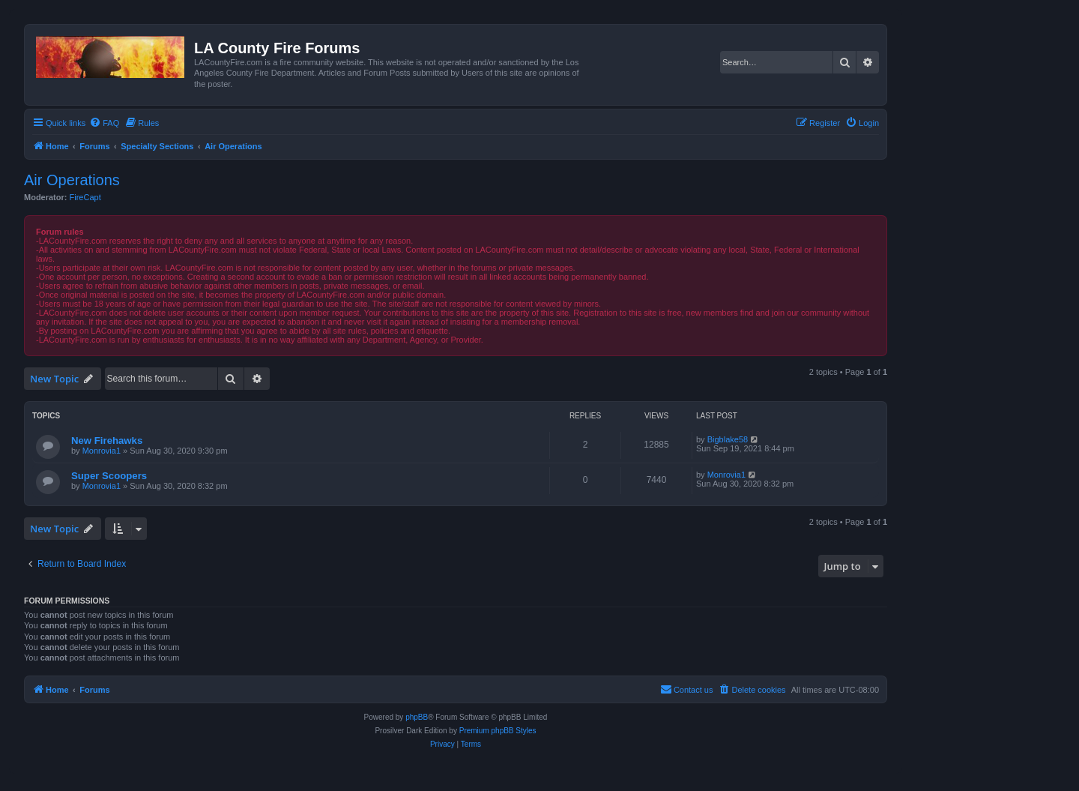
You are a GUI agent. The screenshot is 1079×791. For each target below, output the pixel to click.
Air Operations (72, 180)
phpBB (416, 717)
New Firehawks (106, 440)
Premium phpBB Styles (498, 731)
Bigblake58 (727, 439)
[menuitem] (104, 123)
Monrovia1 (101, 450)
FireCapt (85, 197)
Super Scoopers (109, 475)
